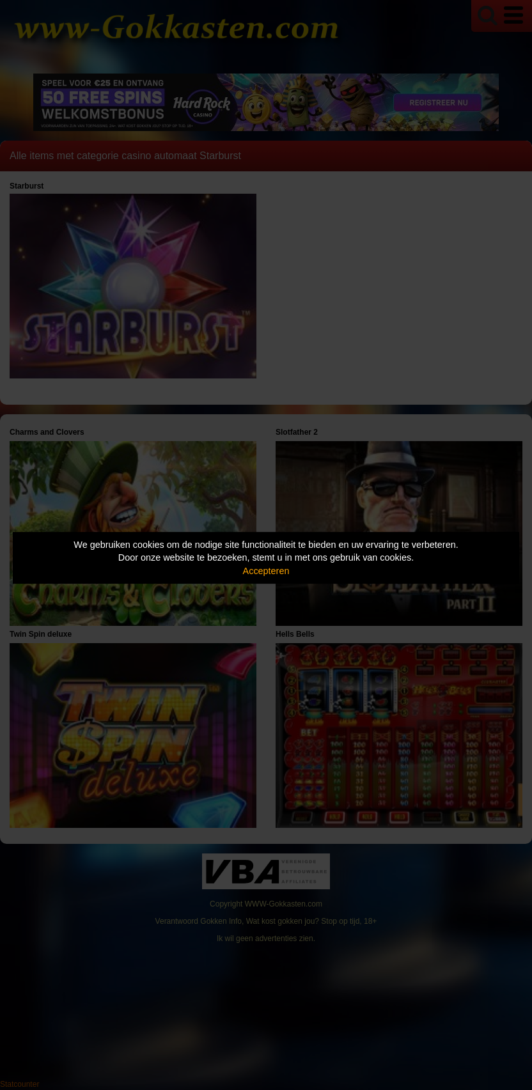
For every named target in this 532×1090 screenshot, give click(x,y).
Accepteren (266, 571)
